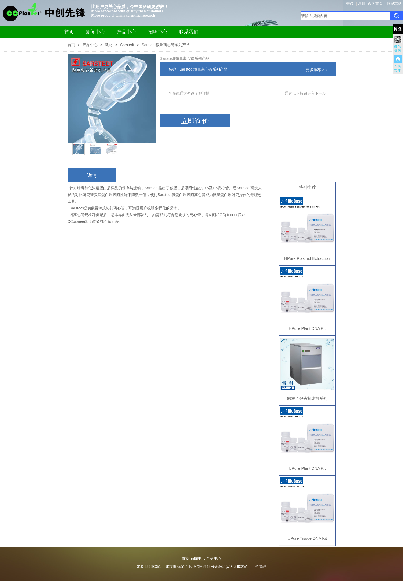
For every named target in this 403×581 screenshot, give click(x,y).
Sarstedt (127, 45)
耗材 (109, 45)
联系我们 (188, 32)
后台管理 (258, 566)
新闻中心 (95, 32)
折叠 (398, 29)
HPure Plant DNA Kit (307, 328)
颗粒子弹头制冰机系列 (307, 398)
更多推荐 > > (316, 70)
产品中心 (126, 32)
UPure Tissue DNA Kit (307, 538)
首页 (69, 32)
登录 (350, 3)
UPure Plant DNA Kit (307, 468)
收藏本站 (394, 3)
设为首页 (375, 3)
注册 (361, 3)
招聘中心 (157, 32)
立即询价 (195, 121)
